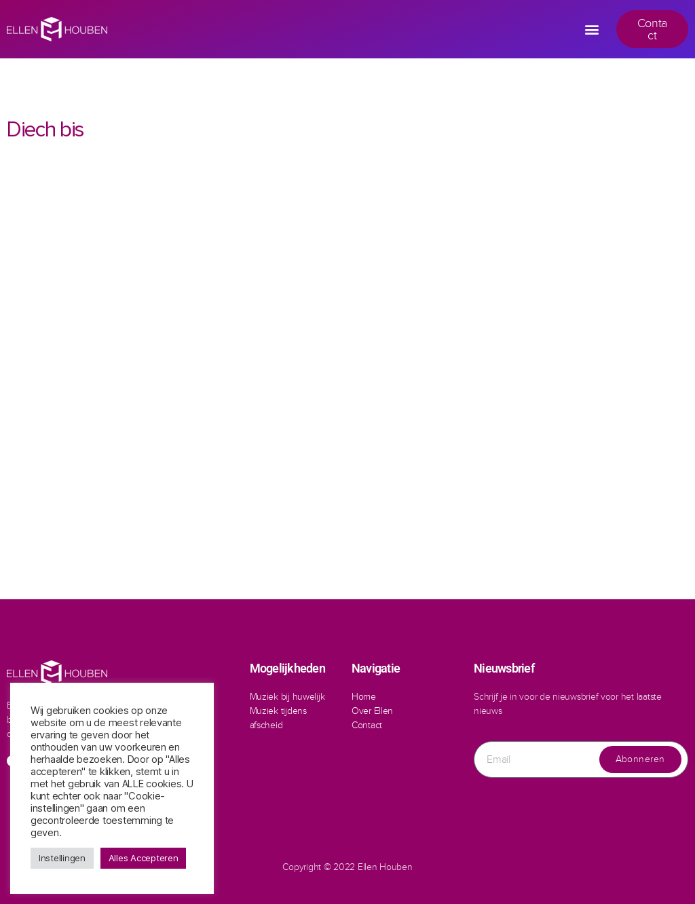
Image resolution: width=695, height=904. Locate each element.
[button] (592, 29)
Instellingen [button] (62, 857)
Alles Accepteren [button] (144, 857)
